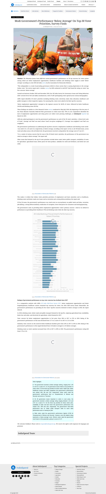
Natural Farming (83, 11)
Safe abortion (35, 11)
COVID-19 (79, 486)
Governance (58, 473)
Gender (57, 477)
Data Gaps (79, 488)
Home (13, 17)
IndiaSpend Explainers (60, 484)
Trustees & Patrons (38, 473)
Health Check (50, 1)
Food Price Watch (25, 11)
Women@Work (80, 475)
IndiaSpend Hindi (31, 1)
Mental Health (58, 486)
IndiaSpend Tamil (41, 1)
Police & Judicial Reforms (61, 488)
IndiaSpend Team (26, 433)
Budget (57, 482)
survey (44, 83)
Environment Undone (71, 11)
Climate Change (59, 469)
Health (56, 471)
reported (84, 114)
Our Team (36, 471)
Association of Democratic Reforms (44, 193)
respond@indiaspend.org (47, 424)
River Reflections (45, 11)
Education (57, 479)
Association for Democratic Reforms (44, 377)
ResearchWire (80, 471)
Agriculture (58, 475)
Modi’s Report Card (81, 477)
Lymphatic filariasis (94, 11)
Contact (35, 475)
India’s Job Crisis (59, 490)
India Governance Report (82, 484)
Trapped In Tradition (58, 11)
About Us (36, 469)
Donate (58, 1)
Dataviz (78, 482)
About (64, 1)
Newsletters (70, 1)
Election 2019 (19, 17)
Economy (57, 480)
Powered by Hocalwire (91, 493)
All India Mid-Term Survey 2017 (51, 303)
